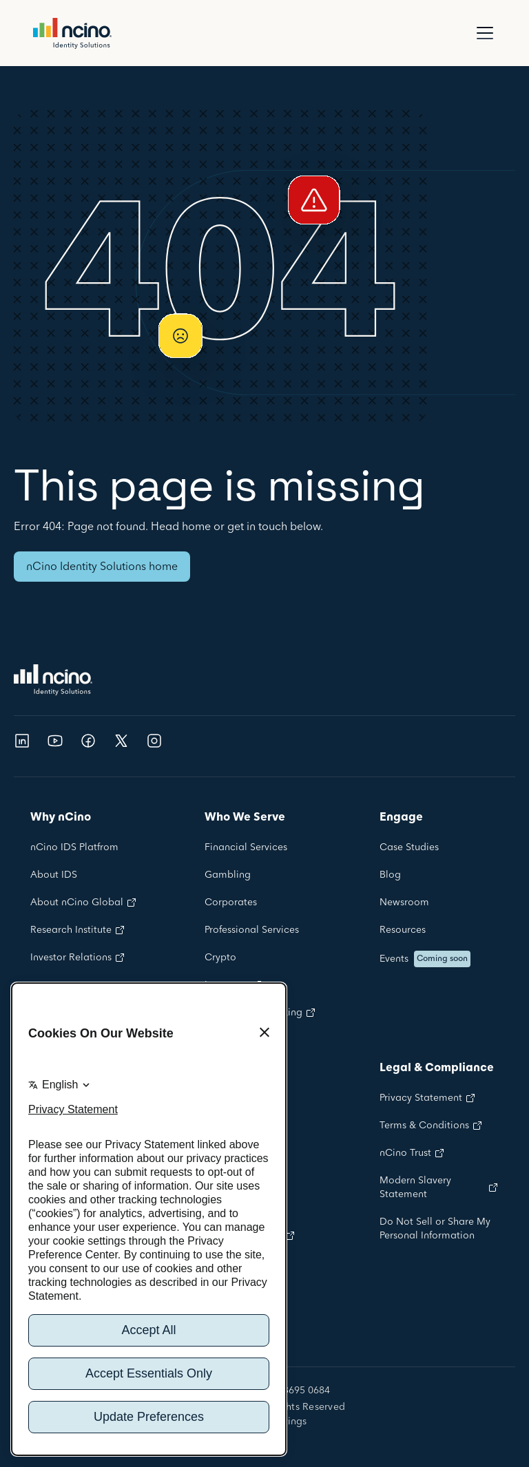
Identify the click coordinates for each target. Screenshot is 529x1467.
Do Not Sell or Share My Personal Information (435, 1229)
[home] (72, 33)
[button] (482, 33)
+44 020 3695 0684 (287, 1391)
